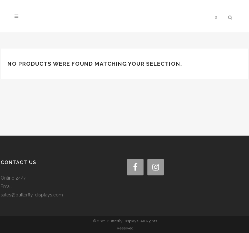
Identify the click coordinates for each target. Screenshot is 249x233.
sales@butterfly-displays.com (32, 156)
